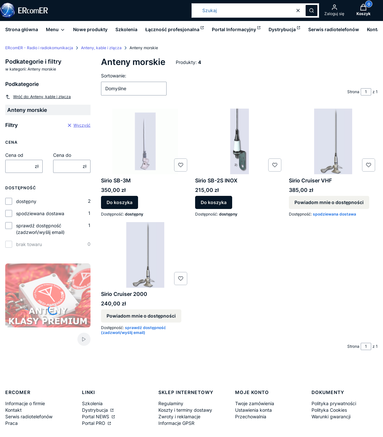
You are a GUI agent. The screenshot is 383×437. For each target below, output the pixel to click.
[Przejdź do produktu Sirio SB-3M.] (145, 141)
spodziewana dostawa (40, 213)
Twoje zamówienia (254, 403)
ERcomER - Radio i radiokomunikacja (39, 47)
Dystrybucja (95, 410)
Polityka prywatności (334, 403)
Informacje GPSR (176, 423)
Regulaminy (170, 403)
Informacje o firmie (25, 403)
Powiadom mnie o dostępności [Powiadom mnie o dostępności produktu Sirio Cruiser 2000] (141, 316)
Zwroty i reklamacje (179, 416)
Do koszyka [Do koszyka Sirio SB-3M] (119, 202)
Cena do (62, 155)
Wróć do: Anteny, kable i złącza (38, 96)
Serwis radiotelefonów (28, 416)
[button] (311, 10)
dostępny (26, 201)
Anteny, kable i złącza (101, 47)
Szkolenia (92, 403)
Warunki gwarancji (331, 416)
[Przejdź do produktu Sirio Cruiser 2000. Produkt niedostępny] (145, 255)
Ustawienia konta (253, 410)
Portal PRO (94, 423)
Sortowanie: (113, 75)
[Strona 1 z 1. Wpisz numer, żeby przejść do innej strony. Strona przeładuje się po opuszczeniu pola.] (366, 91)
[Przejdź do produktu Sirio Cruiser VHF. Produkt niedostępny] (333, 141)
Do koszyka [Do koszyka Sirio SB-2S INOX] (214, 202)
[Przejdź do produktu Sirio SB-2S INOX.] (239, 141)
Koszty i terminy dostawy (185, 410)
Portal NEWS (96, 416)
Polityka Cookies (329, 410)
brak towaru (29, 244)
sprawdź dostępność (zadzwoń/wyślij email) (40, 229)
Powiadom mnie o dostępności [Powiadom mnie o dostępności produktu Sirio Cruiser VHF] (329, 202)
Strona (353, 91)
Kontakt (13, 410)
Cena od (14, 155)
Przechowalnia (250, 416)
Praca (11, 423)
